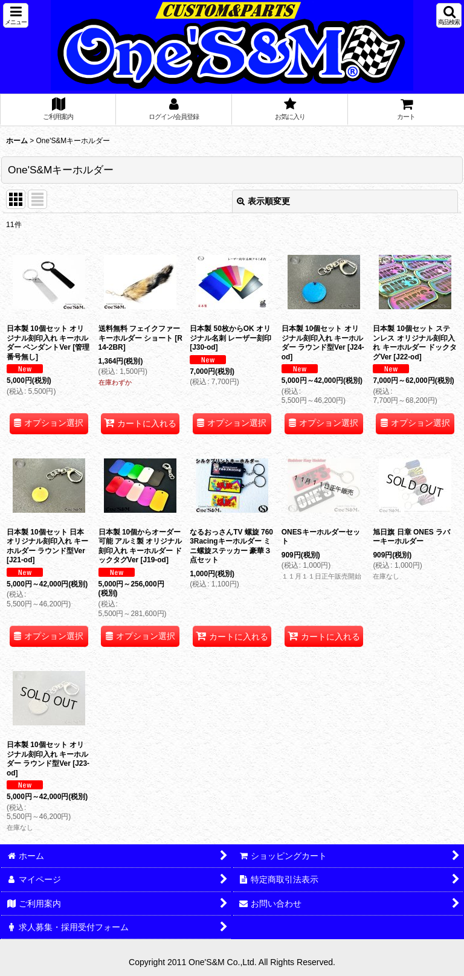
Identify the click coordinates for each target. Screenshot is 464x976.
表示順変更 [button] (263, 201)
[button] (15, 15)
